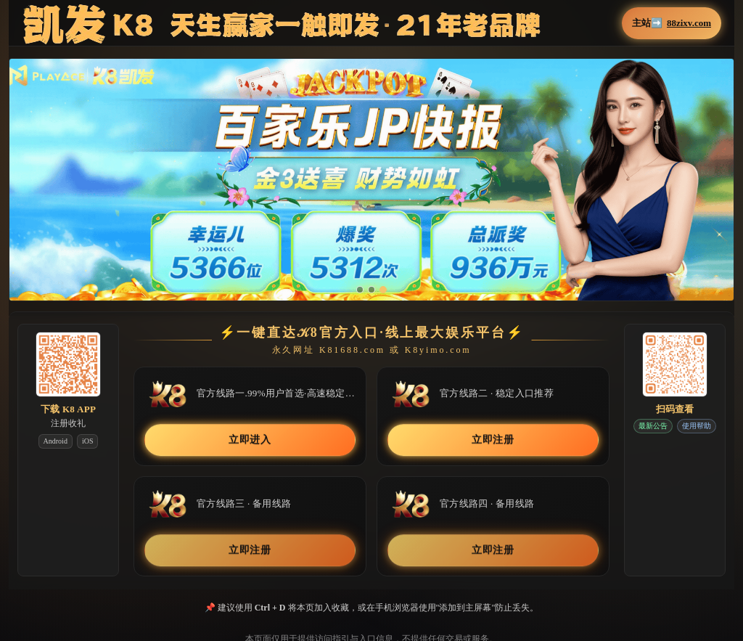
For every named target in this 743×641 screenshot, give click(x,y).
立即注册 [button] (493, 440)
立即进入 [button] (250, 440)
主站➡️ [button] (671, 23)
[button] (371, 180)
